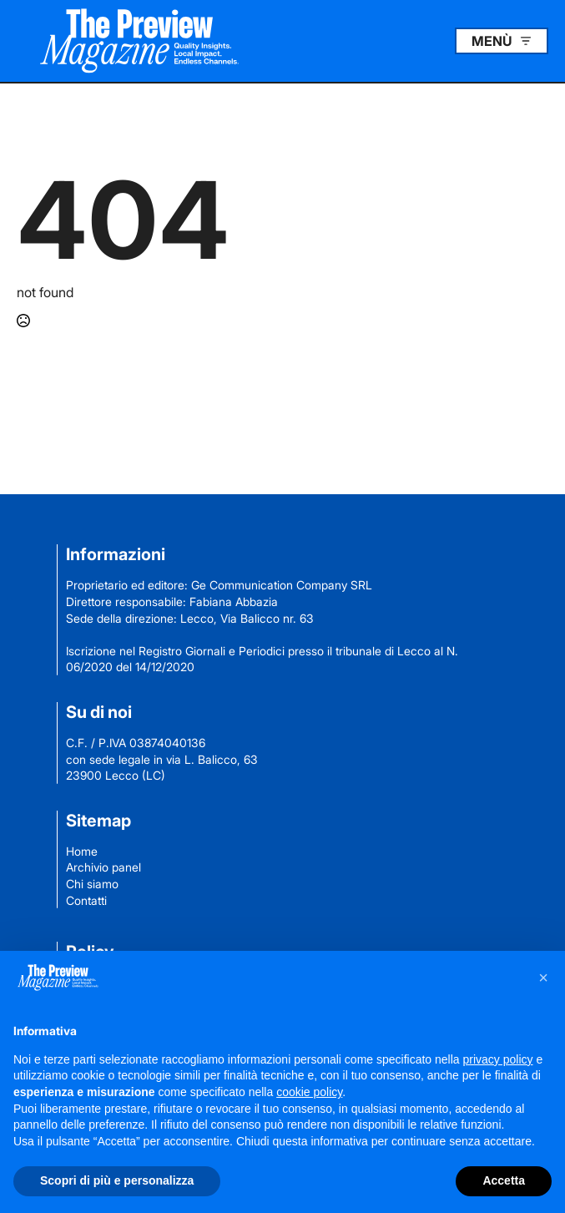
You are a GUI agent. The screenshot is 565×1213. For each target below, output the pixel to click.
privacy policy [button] (498, 1059)
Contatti (86, 900)
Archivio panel (103, 867)
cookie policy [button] (309, 1092)
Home (82, 851)
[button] (543, 977)
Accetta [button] (503, 1180)
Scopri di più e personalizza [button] (117, 1180)
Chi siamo (92, 884)
